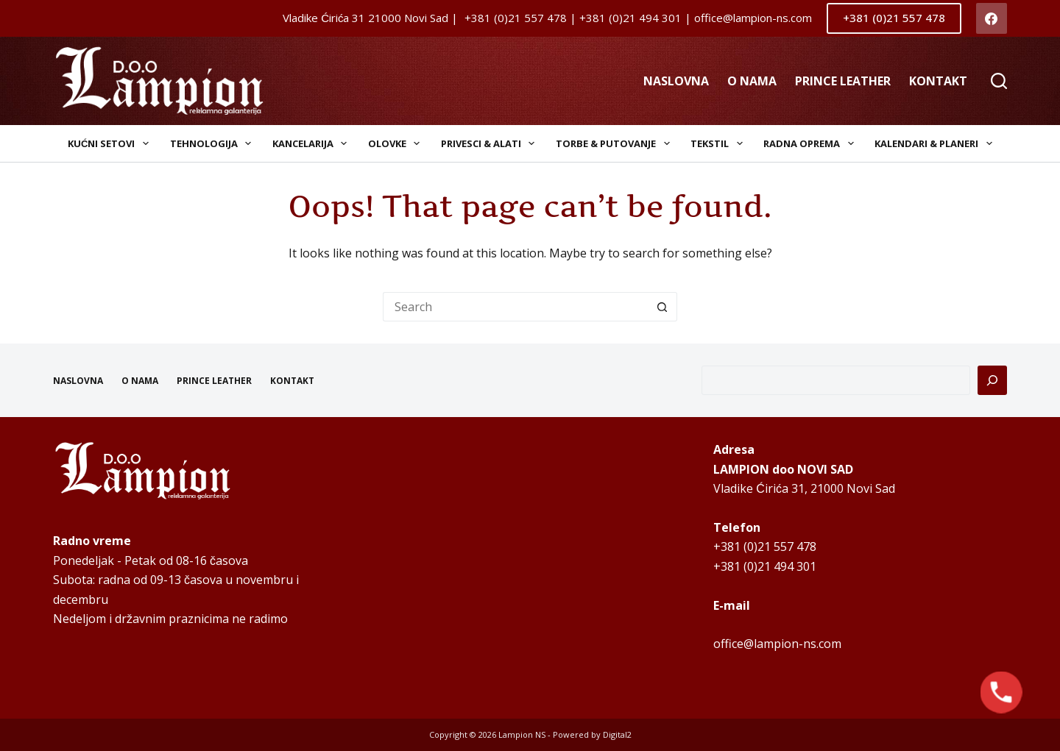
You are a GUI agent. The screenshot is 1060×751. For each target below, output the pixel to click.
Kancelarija (312, 143)
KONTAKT (938, 81)
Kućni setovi (111, 143)
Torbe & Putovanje (616, 143)
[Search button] (662, 306)
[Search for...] (515, 306)
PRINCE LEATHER (843, 81)
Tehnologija (214, 143)
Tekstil (719, 143)
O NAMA (752, 81)
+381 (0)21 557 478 (894, 17)
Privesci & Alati (491, 143)
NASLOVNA (676, 81)
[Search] (999, 81)
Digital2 (617, 734)
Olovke (397, 143)
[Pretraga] (992, 380)
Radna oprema (811, 143)
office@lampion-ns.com (777, 644)
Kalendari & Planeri (936, 143)
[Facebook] (992, 19)
